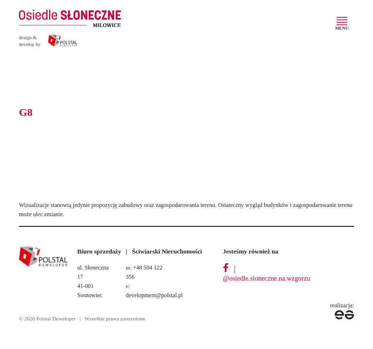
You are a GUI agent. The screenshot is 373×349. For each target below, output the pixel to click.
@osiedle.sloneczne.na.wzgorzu (266, 278)
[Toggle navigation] (342, 25)
